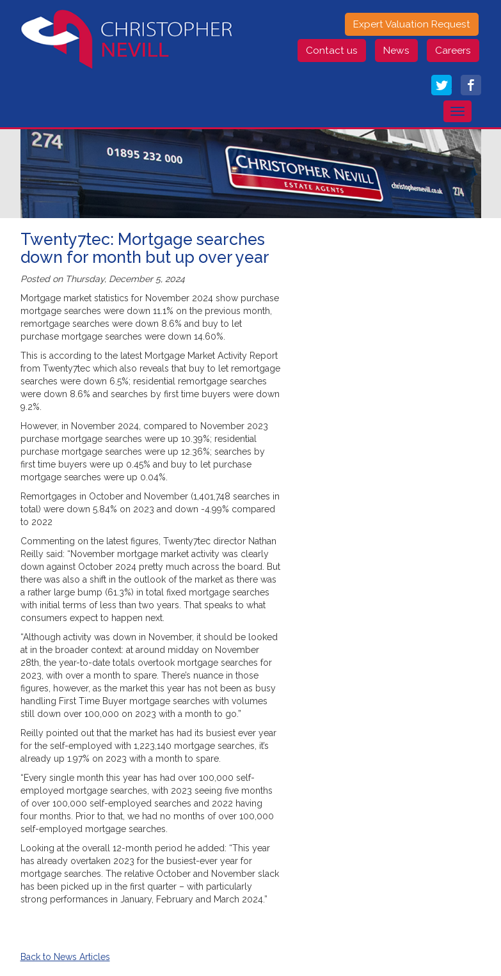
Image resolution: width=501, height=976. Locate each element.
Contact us (332, 50)
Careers (453, 50)
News (396, 50)
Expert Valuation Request (411, 24)
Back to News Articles (65, 957)
